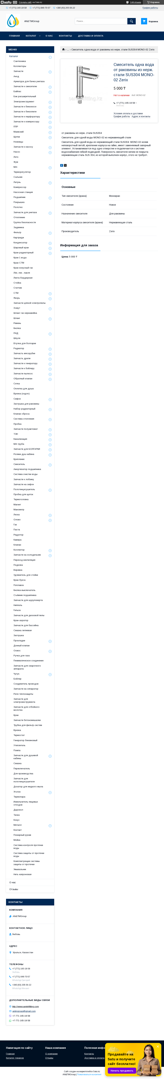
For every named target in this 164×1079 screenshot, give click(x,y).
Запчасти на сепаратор (26, 689)
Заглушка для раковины (26, 403)
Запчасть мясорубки (24, 353)
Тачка (17, 815)
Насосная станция (23, 192)
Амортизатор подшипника (27, 469)
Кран (16, 715)
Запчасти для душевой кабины (26, 757)
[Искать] (131, 21)
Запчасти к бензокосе (25, 106)
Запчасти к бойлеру (24, 368)
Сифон (17, 398)
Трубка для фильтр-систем (28, 725)
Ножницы (18, 142)
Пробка (17, 424)
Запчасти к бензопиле (25, 111)
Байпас (17, 91)
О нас (49, 36)
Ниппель (18, 605)
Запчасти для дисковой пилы (29, 615)
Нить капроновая (22, 874)
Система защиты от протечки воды (29, 854)
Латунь (17, 182)
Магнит (17, 504)
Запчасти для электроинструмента (24, 700)
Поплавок (19, 585)
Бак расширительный (25, 96)
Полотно (18, 207)
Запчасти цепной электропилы (30, 303)
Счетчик (18, 288)
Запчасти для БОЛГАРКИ (27, 449)
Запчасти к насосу (23, 147)
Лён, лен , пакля (22, 273)
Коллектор (19, 550)
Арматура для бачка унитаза (29, 81)
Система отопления (24, 419)
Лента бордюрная (23, 278)
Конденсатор (20, 242)
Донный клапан (22, 645)
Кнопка (17, 328)
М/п (15, 167)
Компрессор (20, 187)
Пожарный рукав (22, 835)
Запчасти (18, 71)
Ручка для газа (22, 655)
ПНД (16, 333)
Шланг (17, 318)
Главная (14, 36)
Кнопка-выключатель (24, 590)
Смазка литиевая (23, 630)
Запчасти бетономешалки (27, 720)
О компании (51, 1053)
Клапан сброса (21, 414)
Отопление (19, 217)
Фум (16, 162)
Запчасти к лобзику (24, 479)
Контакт (18, 830)
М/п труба (19, 444)
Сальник (18, 177)
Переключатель (22, 768)
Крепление (19, 459)
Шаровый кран (21, 247)
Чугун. (17, 673)
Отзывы (13, 889)
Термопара (19, 796)
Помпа (17, 750)
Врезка (17, 730)
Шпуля (17, 338)
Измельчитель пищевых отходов (26, 803)
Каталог (31, 36)
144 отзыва (135, 2)
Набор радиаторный (24, 409)
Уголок (17, 791)
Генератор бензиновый (25, 740)
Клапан (17, 545)
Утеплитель (19, 745)
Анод (16, 76)
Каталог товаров (15, 1058)
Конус (17, 820)
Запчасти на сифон (24, 484)
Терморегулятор (22, 172)
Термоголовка (21, 499)
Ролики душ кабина (24, 454)
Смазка (17, 763)
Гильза (17, 610)
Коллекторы (20, 66)
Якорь (17, 298)
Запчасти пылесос (23, 373)
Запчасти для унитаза (25, 212)
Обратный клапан (23, 378)
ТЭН (16, 434)
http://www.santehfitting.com (25, 1006)
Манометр (19, 509)
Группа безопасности (25, 222)
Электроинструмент (24, 101)
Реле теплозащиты (23, 694)
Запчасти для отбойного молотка (26, 708)
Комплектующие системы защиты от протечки (27, 862)
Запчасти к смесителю (25, 86)
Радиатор (19, 348)
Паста (17, 529)
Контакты (65, 36)
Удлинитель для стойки (26, 575)
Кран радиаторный (23, 252)
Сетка (17, 383)
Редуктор (18, 534)
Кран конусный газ (23, 267)
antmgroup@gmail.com (24, 1011)
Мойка (17, 840)
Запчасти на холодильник (27, 555)
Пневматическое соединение (29, 660)
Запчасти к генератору (25, 363)
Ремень (17, 323)
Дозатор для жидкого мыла (28, 786)
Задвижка (19, 227)
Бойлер (17, 679)
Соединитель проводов (26, 684)
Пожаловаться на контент (89, 1074)
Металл (18, 825)
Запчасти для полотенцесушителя (24, 780)
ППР (16, 126)
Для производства (23, 773)
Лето (16, 157)
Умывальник (20, 869)
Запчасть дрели (22, 358)
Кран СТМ (19, 262)
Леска (17, 514)
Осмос (17, 650)
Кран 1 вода (20, 257)
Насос (17, 152)
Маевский (19, 131)
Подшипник (19, 197)
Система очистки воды (25, 474)
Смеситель (19, 464)
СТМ (16, 293)
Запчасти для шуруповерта (28, 600)
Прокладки (19, 640)
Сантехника (20, 61)
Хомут (17, 308)
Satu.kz (96, 1071)
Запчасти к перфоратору (27, 116)
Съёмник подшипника (25, 595)
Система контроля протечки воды (28, 846)
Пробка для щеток (23, 494)
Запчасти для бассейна (26, 625)
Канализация (20, 439)
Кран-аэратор (21, 620)
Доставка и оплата (90, 36)
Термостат (19, 735)
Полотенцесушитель (24, 489)
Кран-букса (19, 580)
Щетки (17, 137)
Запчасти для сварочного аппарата (27, 667)
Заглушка (19, 635)
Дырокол (18, 809)
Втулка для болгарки (25, 343)
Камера (17, 539)
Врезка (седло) (22, 393)
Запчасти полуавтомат (26, 429)
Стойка (17, 283)
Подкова (18, 565)
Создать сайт (25, 2)
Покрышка (19, 202)
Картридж (19, 237)
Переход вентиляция (24, 560)
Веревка (18, 570)
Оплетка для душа (24, 388)
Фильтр (17, 232)
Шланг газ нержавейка (25, 313)
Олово (17, 519)
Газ (15, 524)
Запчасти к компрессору (26, 121)
